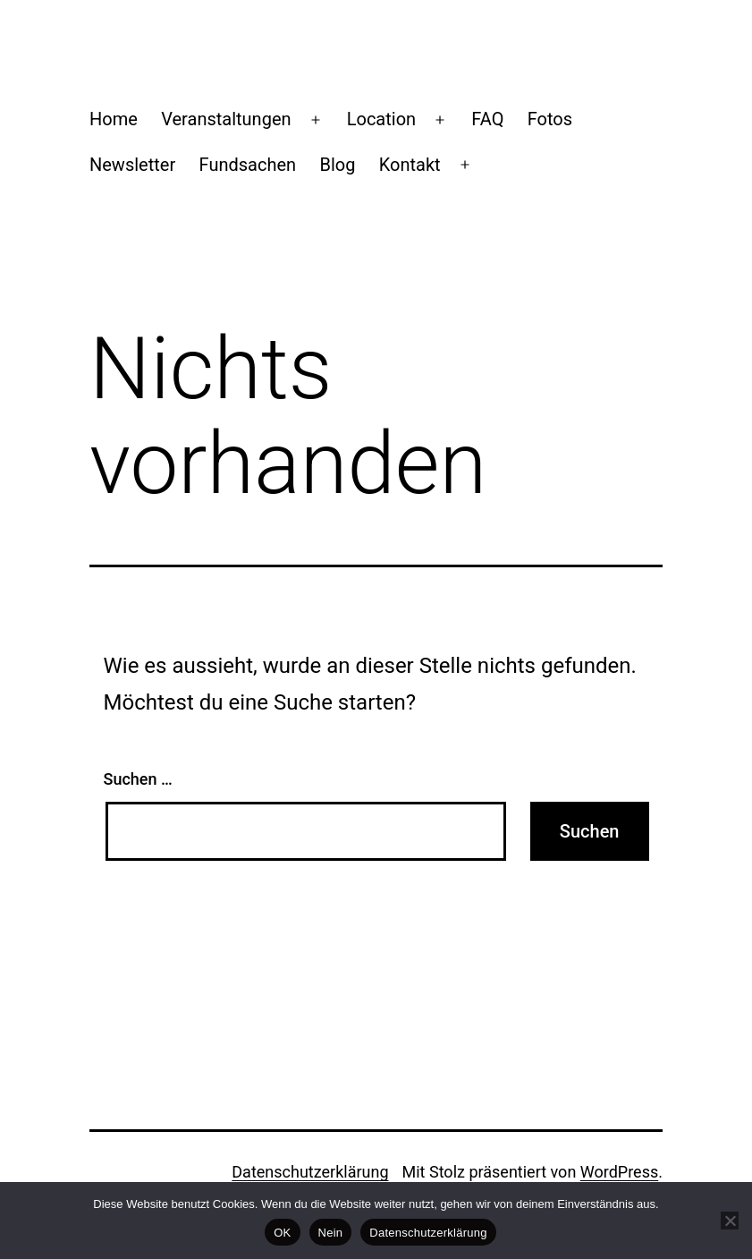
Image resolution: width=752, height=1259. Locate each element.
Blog (337, 164)
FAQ (487, 119)
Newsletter (132, 164)
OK (282, 1232)
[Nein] (730, 1220)
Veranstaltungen (226, 119)
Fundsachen (248, 164)
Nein (330, 1232)
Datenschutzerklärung (310, 1171)
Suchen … (138, 779)
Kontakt (410, 164)
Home (113, 119)
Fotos (550, 119)
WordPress (619, 1171)
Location (381, 119)
